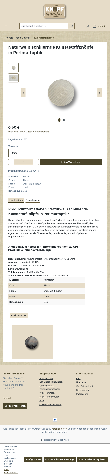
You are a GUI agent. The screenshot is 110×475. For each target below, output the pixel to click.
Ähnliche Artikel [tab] (18, 315)
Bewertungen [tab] (33, 200)
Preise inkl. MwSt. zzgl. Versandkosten (28, 131)
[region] (55, 93)
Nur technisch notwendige (59, 459)
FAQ (78, 378)
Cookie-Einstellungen (50, 404)
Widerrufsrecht (47, 392)
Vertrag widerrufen (15, 405)
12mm (14, 153)
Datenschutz (82, 390)
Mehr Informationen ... (11, 471)
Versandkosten (59, 428)
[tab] (16, 200)
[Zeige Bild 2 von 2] (64, 120)
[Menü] (6, 26)
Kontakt (7, 398)
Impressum (82, 394)
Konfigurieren (33, 459)
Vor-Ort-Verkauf (84, 386)
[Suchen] (71, 26)
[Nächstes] (99, 92)
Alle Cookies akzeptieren (92, 459)
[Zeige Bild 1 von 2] (59, 120)
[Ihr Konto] (87, 26)
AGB (41, 400)
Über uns (81, 382)
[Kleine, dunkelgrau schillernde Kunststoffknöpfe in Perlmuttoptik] (32, 343)
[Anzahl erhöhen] (36, 162)
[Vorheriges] (23, 92)
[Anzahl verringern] (11, 162)
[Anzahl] (23, 162)
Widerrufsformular (49, 396)
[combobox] (43, 26)
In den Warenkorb (70, 162)
